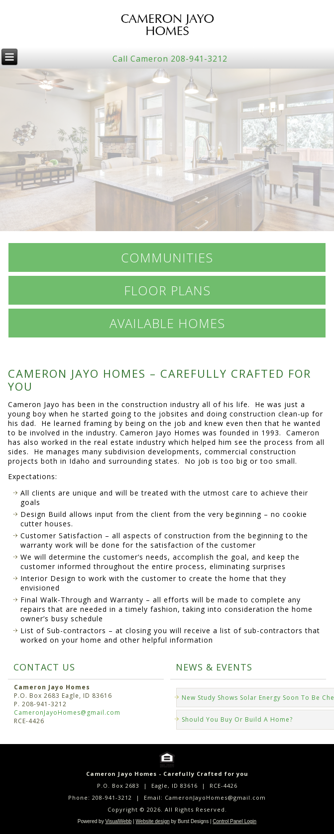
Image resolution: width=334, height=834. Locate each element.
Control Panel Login (234, 821)
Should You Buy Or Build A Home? (237, 719)
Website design (153, 821)
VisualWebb (118, 821)
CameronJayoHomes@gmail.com (67, 712)
